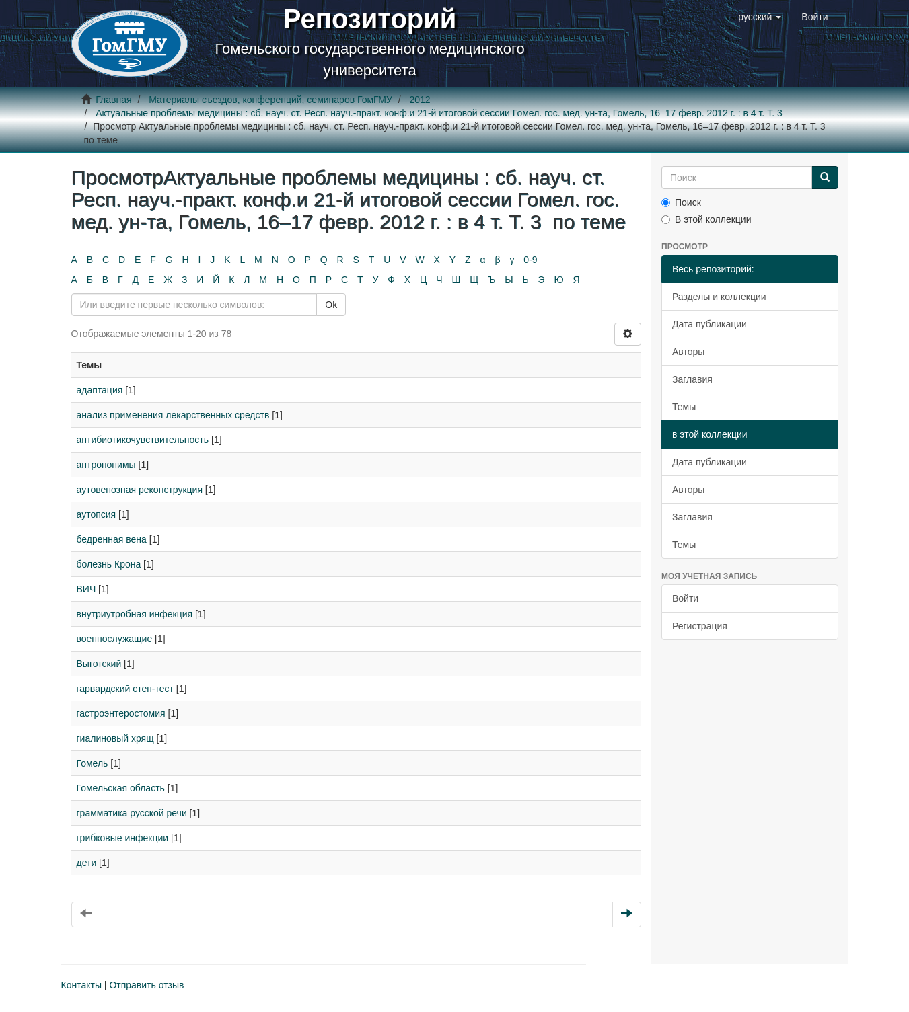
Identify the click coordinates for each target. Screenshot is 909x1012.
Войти (685, 598)
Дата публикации (709, 324)
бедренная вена (112, 539)
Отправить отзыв (146, 985)
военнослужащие (115, 638)
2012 (419, 99)
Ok (331, 304)
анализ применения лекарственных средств (173, 415)
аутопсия (96, 514)
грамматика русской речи (132, 813)
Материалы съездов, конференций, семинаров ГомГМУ (270, 99)
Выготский (99, 663)
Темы (684, 406)
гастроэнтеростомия (121, 713)
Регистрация (699, 626)
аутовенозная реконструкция (140, 489)
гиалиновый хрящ (115, 738)
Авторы (688, 351)
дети (87, 862)
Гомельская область (121, 788)
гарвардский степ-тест (125, 688)
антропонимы (106, 464)
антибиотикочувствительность (143, 439)
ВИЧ (86, 589)
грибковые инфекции (123, 837)
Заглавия (692, 379)
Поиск (681, 202)
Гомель (92, 763)
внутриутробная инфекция (135, 614)
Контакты (81, 985)
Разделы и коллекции (719, 296)
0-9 (530, 259)
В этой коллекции (706, 219)
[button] (759, 17)
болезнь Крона (109, 564)
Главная (113, 99)
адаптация (100, 390)
